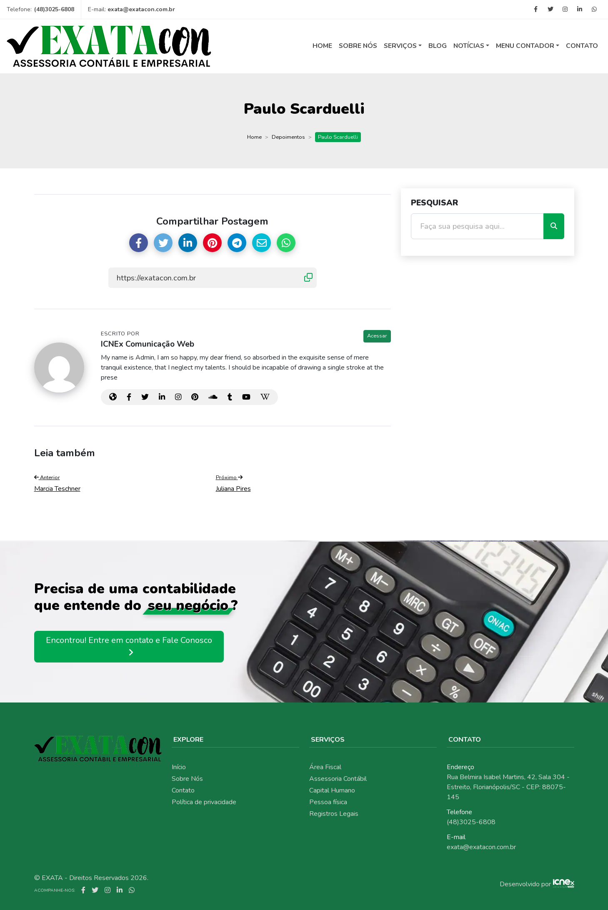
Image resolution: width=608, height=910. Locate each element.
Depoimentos (288, 137)
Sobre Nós (358, 45)
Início (179, 767)
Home (322, 45)
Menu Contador (525, 45)
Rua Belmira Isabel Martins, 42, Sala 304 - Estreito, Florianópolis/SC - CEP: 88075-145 (508, 787)
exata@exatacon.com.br (141, 9)
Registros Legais (333, 813)
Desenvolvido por (525, 884)
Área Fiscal (325, 767)
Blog (437, 45)
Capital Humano (332, 790)
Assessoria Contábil (338, 778)
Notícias (468, 45)
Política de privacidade (204, 802)
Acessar (377, 336)
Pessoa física (328, 802)
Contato (582, 45)
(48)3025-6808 (54, 9)
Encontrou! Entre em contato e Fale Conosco (129, 646)
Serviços (400, 45)
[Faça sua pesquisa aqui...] (477, 226)
